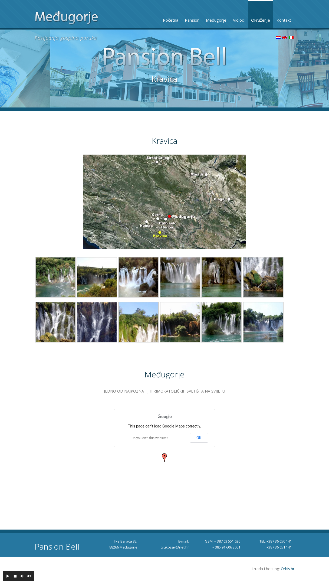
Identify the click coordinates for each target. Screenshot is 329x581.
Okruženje (260, 20)
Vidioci (239, 20)
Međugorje (216, 20)
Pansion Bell (57, 547)
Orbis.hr (287, 568)
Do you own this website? (149, 438)
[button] (164, 457)
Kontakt (284, 20)
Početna (170, 20)
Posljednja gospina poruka (66, 38)
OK (198, 438)
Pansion (192, 20)
